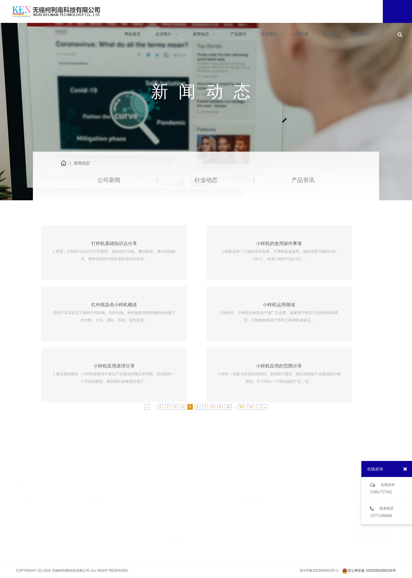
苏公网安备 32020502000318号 (369, 571)
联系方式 (251, 511)
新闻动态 (204, 34)
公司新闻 (109, 180)
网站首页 (132, 34)
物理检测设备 (185, 570)
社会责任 (269, 34)
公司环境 (300, 34)
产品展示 (238, 34)
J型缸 (178, 530)
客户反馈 (251, 495)
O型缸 (179, 538)
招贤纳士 (251, 503)
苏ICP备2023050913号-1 (319, 571)
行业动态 (206, 180)
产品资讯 (303, 180)
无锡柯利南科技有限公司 (32, 487)
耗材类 (179, 554)
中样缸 (179, 546)
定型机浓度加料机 (188, 522)
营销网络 (331, 34)
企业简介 (166, 34)
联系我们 (362, 34)
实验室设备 (183, 562)
